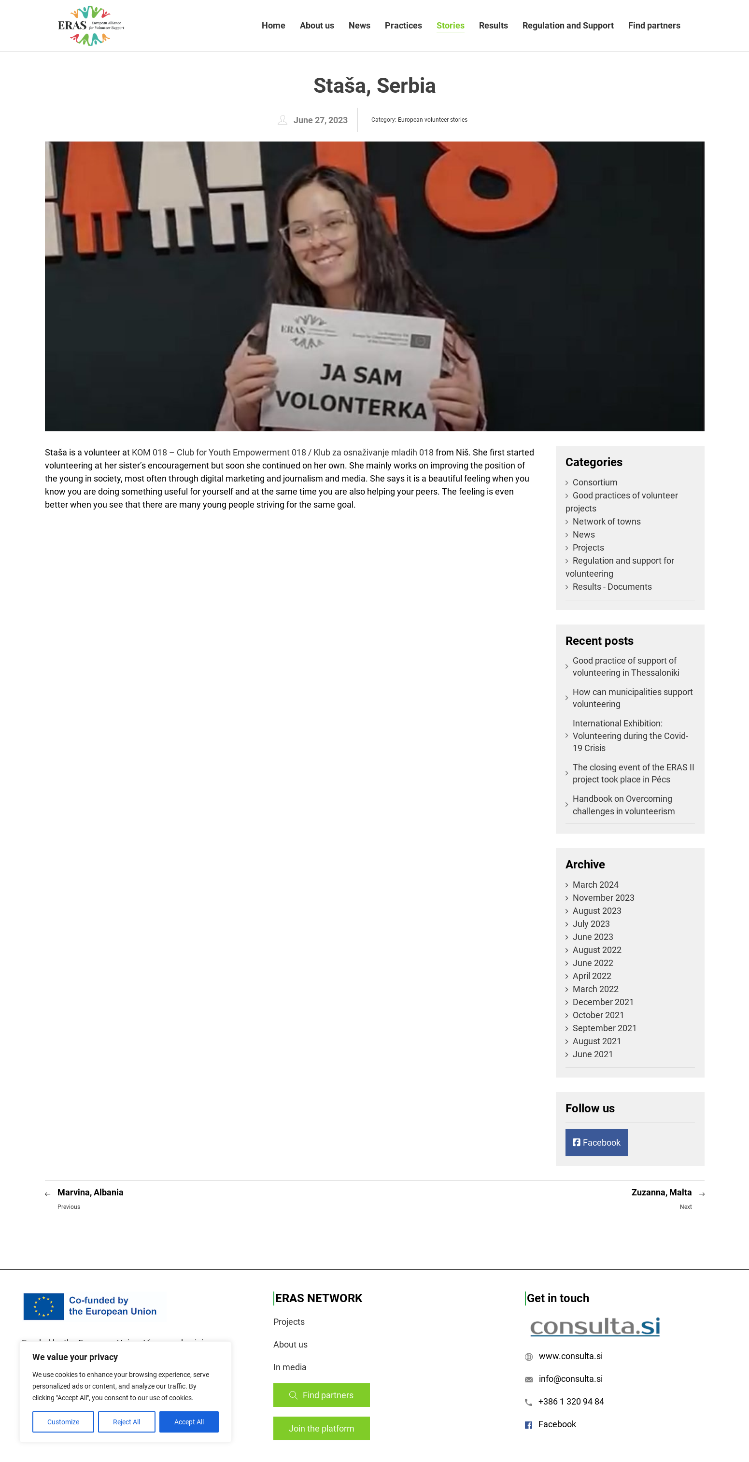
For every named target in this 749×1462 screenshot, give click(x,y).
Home (273, 25)
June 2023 (593, 937)
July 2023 (591, 924)
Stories (451, 25)
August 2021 (597, 1041)
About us (317, 25)
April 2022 (592, 976)
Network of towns (603, 521)
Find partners (654, 25)
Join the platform (321, 1428)
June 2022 (593, 963)
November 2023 (604, 898)
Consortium (591, 482)
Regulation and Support (568, 25)
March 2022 (596, 989)
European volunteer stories (432, 119)
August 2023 (597, 911)
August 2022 (597, 950)
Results (493, 25)
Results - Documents (608, 587)
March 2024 (596, 885)
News (359, 25)
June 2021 (593, 1054)
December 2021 (603, 1002)
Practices (403, 25)
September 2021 (605, 1028)
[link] (283, 452)
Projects (584, 547)
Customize (63, 1422)
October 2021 (598, 1015)
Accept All (189, 1422)
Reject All (126, 1422)
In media (290, 1367)
